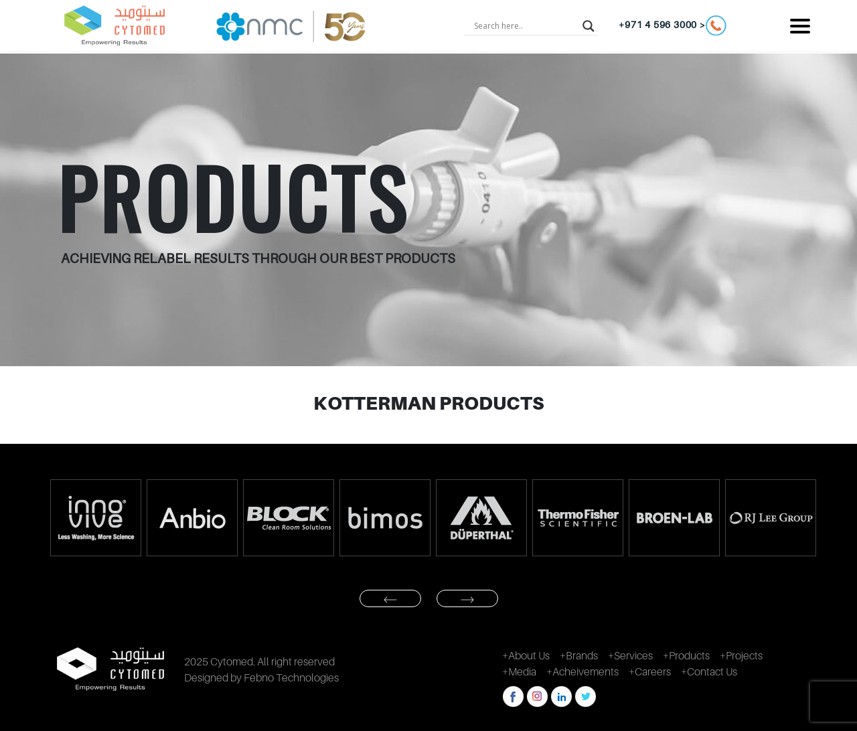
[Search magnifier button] (588, 25)
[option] (95, 517)
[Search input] (525, 25)
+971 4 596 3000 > (672, 25)
